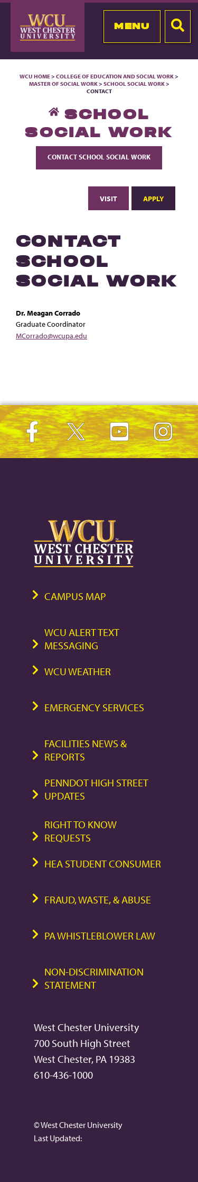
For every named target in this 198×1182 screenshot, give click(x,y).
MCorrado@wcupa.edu (51, 335)
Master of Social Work (63, 83)
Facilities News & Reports (85, 750)
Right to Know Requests (80, 831)
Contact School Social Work (99, 157)
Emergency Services (94, 707)
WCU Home (35, 76)
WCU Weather (77, 671)
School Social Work (134, 83)
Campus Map (75, 596)
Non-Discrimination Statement (94, 978)
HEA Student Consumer (102, 863)
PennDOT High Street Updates (96, 789)
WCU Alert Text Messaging (81, 638)
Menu (131, 26)
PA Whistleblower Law (99, 935)
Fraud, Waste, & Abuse (97, 899)
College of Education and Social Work (115, 76)
